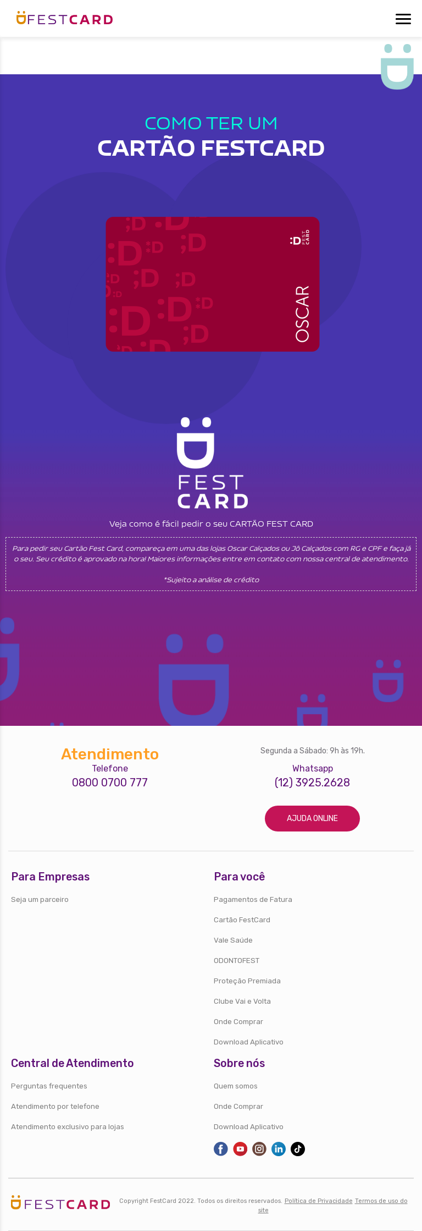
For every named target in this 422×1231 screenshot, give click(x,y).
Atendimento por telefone (55, 1106)
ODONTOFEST (236, 960)
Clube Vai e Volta (242, 1001)
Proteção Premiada (247, 981)
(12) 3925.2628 (312, 782)
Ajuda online (312, 818)
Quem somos (236, 1086)
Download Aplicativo (249, 1042)
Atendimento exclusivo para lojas (67, 1127)
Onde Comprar (238, 1021)
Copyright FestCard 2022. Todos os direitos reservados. (200, 1201)
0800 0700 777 (110, 782)
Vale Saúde (233, 940)
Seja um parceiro (40, 899)
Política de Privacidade (319, 1201)
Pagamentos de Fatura (253, 899)
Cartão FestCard (242, 920)
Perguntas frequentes (49, 1086)
